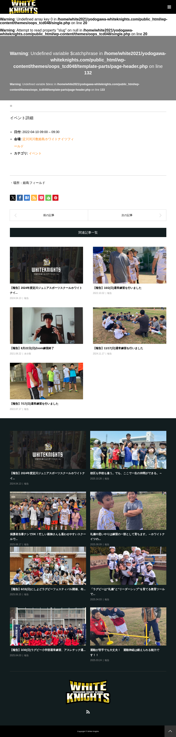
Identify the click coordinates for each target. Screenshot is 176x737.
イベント (35, 153)
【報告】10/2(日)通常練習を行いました (117, 288)
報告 (26, 298)
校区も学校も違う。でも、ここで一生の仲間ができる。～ (126, 473)
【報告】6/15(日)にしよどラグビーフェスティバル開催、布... (48, 589)
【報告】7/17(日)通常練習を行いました (34, 403)
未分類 (27, 353)
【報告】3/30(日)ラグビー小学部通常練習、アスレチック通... (48, 650)
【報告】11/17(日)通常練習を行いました (118, 348)
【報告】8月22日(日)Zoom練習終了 (32, 348)
